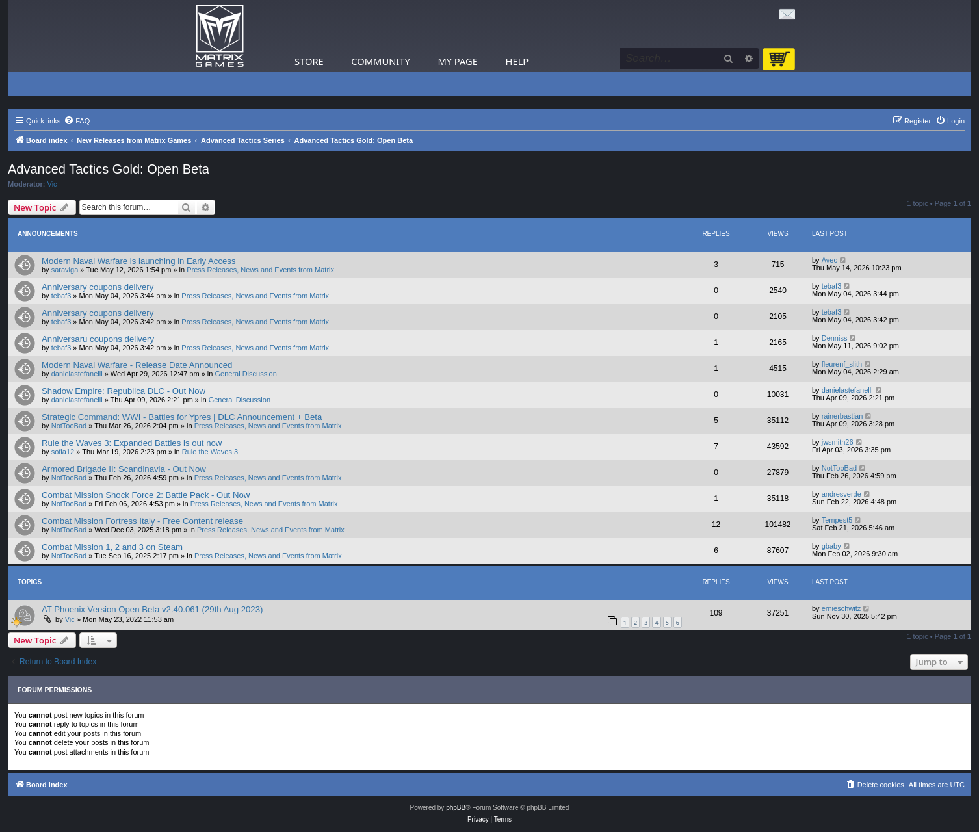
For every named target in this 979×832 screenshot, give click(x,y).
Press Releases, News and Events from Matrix (260, 270)
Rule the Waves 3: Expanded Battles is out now (132, 443)
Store (309, 61)
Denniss (835, 338)
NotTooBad (68, 426)
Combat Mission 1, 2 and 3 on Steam (112, 547)
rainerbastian (842, 416)
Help (517, 61)
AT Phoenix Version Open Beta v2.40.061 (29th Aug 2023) (152, 609)
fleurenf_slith (842, 364)
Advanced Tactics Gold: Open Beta (108, 169)
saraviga (65, 270)
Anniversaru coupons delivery (98, 339)
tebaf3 (61, 296)
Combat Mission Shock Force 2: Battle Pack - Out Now (146, 495)
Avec (829, 260)
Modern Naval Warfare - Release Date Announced (137, 365)
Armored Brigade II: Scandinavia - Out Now (124, 469)
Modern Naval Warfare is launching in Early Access (139, 261)
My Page (457, 61)
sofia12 (62, 452)
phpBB (455, 807)
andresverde (841, 494)
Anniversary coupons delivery (97, 287)
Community (380, 61)
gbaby (831, 546)
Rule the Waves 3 (210, 452)
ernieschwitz (841, 608)
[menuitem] (77, 121)
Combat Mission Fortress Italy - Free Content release (142, 521)
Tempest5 (837, 520)
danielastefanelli (77, 374)
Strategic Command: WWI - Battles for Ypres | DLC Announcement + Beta (182, 417)
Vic (52, 184)
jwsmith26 (838, 442)
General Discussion (245, 374)
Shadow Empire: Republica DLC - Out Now (123, 391)
